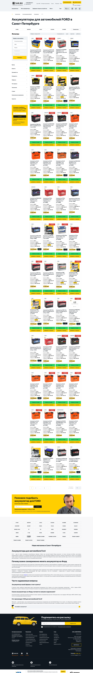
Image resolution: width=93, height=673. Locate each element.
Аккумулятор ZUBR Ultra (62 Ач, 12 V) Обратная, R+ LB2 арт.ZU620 (48, 311)
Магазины (57, 3)
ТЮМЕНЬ (71, 38)
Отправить (20, 116)
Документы (56, 639)
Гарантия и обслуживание (31, 640)
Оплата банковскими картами (31, 635)
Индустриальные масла (44, 642)
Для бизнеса (76, 644)
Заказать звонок (76, 2)
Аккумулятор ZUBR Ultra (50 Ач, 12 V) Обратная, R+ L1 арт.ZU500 (74, 88)
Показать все (75, 29)
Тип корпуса (20, 84)
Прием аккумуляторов (30, 637)
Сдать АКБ (38, 3)
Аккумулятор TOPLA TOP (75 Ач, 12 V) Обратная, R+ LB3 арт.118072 (35, 348)
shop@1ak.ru (78, 641)
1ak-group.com (15, 655)
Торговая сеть (56, 637)
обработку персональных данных (18, 123)
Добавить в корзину (35, 70)
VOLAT (71, 112)
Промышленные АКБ (43, 639)
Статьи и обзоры (29, 645)
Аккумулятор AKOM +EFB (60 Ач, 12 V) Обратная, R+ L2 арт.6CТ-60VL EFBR (35, 51)
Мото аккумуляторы (25, 8)
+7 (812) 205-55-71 (29, 2)
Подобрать (19, 57)
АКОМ (32, 38)
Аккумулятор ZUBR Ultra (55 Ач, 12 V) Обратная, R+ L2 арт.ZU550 (48, 274)
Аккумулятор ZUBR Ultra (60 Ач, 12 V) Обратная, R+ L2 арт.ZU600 (35, 274)
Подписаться (73, 623)
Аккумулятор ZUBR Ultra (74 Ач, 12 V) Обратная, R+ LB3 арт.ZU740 (61, 311)
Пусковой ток (20, 72)
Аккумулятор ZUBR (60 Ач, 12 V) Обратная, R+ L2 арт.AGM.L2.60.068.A (74, 460)
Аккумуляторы (15, 8)
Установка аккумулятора (30, 639)
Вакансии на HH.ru (57, 644)
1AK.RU (25, 574)
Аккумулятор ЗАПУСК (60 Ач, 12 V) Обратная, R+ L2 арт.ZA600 (61, 460)
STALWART (59, 38)
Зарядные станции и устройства (40, 8)
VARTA (58, 224)
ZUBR (45, 75)
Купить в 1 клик (35, 68)
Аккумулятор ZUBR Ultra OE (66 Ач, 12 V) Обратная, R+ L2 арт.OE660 (35, 460)
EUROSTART (46, 112)
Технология (20, 87)
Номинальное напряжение (20, 95)
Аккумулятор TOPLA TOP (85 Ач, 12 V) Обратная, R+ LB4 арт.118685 (35, 237)
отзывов (76, 655)
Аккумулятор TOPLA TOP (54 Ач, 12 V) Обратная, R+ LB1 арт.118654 (74, 200)
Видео (55, 642)
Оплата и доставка (29, 634)
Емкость (20, 69)
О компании (56, 635)
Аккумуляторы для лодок (44, 637)
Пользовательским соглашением (64, 626)
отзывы (21, 655)
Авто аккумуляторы (43, 634)
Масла (51, 8)
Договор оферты (29, 642)
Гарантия (20, 99)
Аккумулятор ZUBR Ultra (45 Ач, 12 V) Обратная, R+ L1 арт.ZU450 (35, 126)
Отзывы (55, 640)
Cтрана (20, 91)
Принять (63, 671)
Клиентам (28, 644)
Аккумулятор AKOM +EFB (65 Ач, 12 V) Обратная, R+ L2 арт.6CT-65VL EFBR (48, 51)
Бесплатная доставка (67, 2)
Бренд (20, 65)
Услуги (40, 644)
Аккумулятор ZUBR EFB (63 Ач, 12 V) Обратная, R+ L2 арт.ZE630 (48, 237)
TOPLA (32, 224)
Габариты (20, 80)
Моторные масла (42, 640)
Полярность (20, 76)
